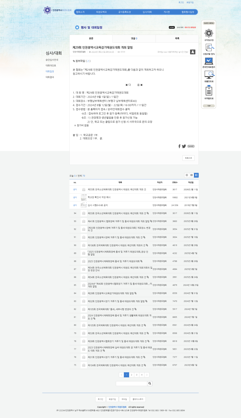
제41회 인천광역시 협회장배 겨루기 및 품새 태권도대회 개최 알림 (118, 221)
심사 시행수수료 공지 (98, 205)
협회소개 (80, 12)
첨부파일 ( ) (81, 60)
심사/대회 (147, 12)
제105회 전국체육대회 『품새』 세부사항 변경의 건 (111, 309)
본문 (91, 38)
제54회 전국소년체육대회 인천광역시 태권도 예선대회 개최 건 (117, 277)
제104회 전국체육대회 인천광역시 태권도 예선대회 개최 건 (115, 365)
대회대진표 (51, 65)
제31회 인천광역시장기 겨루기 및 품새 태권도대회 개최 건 (115, 357)
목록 (177, 38)
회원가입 (190, 2)
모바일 (124, 399)
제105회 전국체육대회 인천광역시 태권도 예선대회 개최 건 (115, 325)
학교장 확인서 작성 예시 (99, 197)
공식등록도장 (124, 12)
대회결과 (50, 77)
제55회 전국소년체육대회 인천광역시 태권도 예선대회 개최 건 (117, 189)
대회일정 (50, 71)
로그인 (181, 2)
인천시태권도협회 (79, 52)
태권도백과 (101, 12)
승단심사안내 (52, 59)
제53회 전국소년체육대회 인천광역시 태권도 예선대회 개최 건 (117, 333)
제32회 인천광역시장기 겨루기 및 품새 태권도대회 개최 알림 (116, 301)
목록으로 (188, 158)
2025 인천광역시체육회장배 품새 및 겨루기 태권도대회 (114, 261)
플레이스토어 (138, 399)
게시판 (167, 12)
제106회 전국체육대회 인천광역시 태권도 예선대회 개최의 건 (116, 245)
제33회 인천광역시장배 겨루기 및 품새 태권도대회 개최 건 (115, 237)
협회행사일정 (188, 12)
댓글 (134, 38)
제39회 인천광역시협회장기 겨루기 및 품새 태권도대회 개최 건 (117, 341)
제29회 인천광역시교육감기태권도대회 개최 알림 (111, 293)
